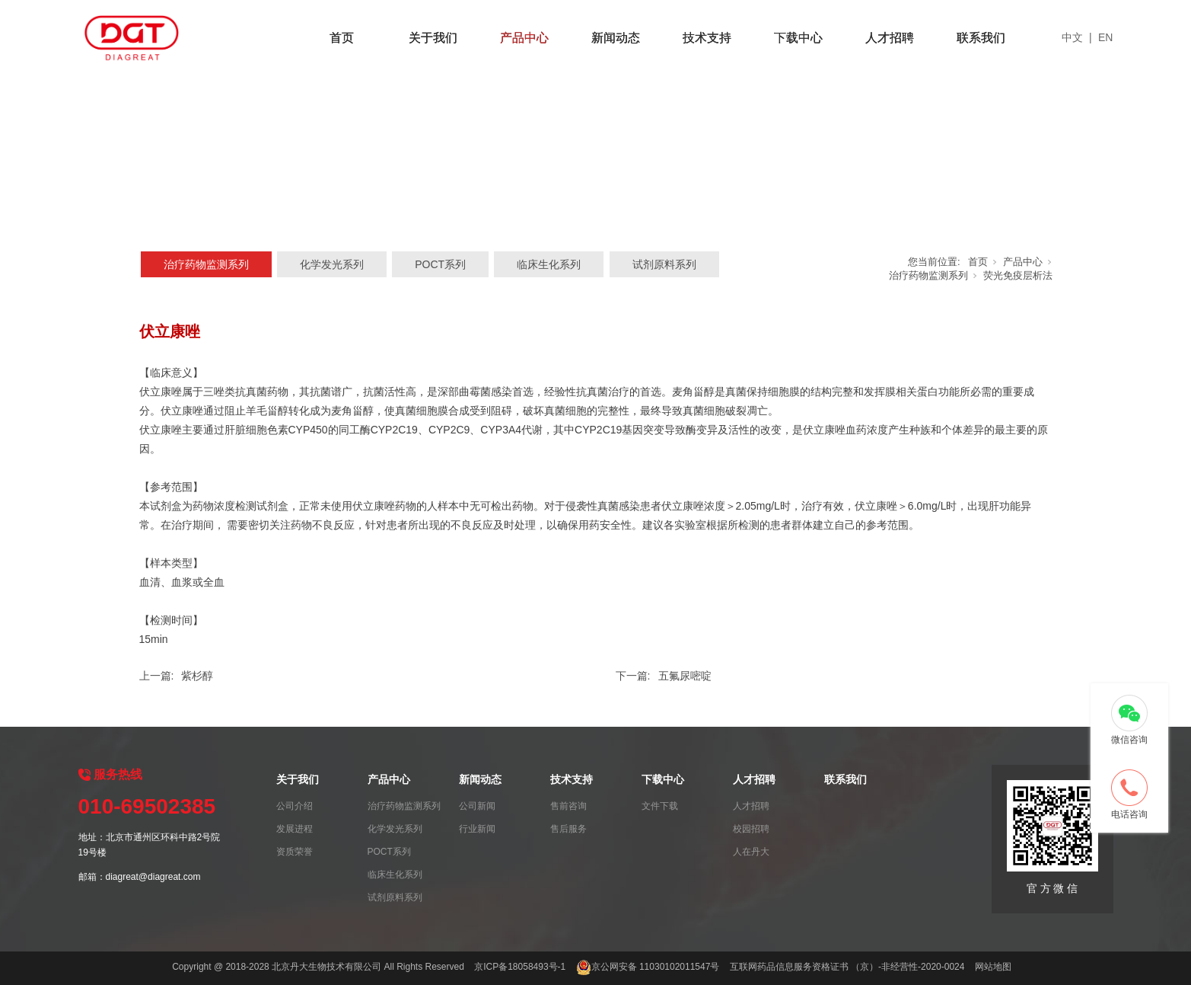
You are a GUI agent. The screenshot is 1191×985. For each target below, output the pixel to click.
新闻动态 (615, 37)
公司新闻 (477, 806)
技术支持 (707, 37)
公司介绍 (294, 806)
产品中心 (524, 37)
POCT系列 (440, 264)
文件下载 (660, 806)
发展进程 (294, 828)
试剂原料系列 (664, 264)
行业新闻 (477, 828)
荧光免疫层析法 (1017, 275)
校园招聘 (751, 828)
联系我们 (981, 37)
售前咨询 (568, 806)
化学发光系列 (332, 264)
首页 (342, 37)
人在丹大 (751, 851)
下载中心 (798, 37)
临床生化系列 (549, 264)
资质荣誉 (294, 851)
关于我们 (433, 37)
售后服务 (568, 828)
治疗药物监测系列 (206, 264)
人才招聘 (889, 37)
